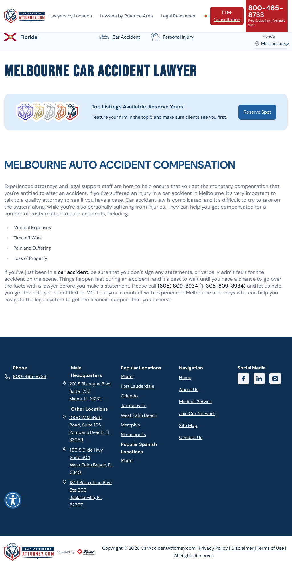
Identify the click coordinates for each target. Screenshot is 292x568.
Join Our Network (197, 414)
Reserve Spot (257, 112)
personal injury (171, 37)
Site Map (188, 425)
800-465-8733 (25, 376)
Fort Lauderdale (137, 386)
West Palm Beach (139, 415)
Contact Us (190, 437)
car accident (119, 37)
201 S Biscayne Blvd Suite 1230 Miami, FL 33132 (86, 391)
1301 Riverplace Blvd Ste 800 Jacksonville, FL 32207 (86, 493)
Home (185, 378)
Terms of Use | (271, 548)
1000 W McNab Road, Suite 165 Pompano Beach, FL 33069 (86, 428)
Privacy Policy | (215, 548)
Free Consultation (227, 16)
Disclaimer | (244, 548)
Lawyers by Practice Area (126, 16)
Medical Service (195, 402)
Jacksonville (133, 406)
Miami (127, 376)
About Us (188, 390)
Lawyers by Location (70, 16)
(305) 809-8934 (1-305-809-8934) (202, 285)
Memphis (130, 425)
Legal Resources (178, 16)
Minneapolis (133, 435)
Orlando (129, 396)
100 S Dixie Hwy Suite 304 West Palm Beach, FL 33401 (87, 460)
